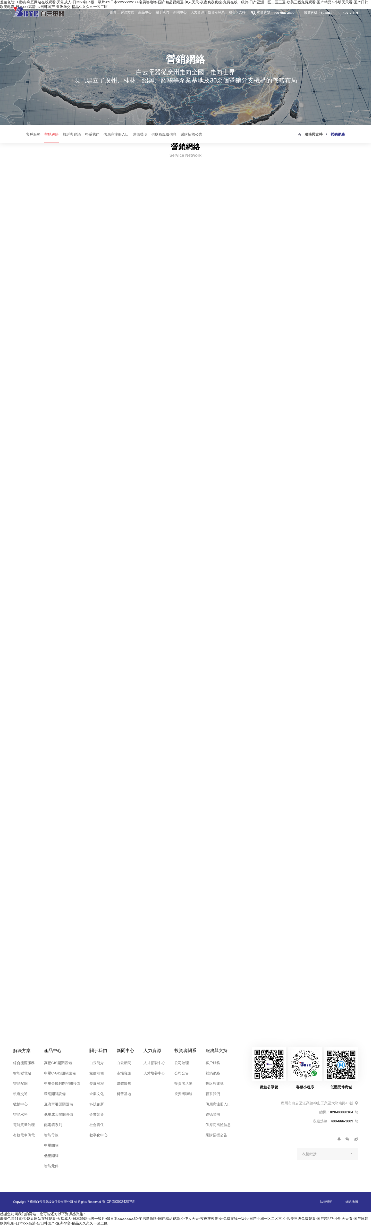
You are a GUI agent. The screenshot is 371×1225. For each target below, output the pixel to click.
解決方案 (125, 13)
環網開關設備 (55, 1093)
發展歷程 (96, 1083)
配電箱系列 (53, 1124)
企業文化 (96, 1093)
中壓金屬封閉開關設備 (62, 1083)
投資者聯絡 (182, 1093)
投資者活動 (182, 1083)
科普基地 (124, 1093)
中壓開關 (51, 1145)
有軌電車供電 (24, 1134)
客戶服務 (33, 134)
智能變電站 (22, 1072)
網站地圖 (351, 1201)
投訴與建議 (72, 134)
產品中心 (142, 13)
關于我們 (160, 13)
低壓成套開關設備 (58, 1114)
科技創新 (96, 1103)
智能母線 (51, 1134)
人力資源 (196, 13)
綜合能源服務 (24, 1062)
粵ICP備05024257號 (118, 1201)
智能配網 (20, 1083)
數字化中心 (98, 1134)
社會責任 (96, 1124)
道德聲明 (140, 134)
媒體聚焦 (124, 1083)
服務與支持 (237, 13)
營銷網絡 (51, 134)
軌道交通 (20, 1093)
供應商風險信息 (163, 134)
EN (355, 13)
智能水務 (20, 1114)
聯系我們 (92, 134)
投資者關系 (215, 13)
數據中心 (20, 1103)
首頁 (110, 13)
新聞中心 (178, 13)
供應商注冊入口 (116, 134)
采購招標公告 (191, 134)
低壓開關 (51, 1155)
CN (345, 13)
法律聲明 (326, 1201)
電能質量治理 (24, 1124)
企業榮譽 (96, 1114)
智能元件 (51, 1165)
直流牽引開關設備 (58, 1103)
